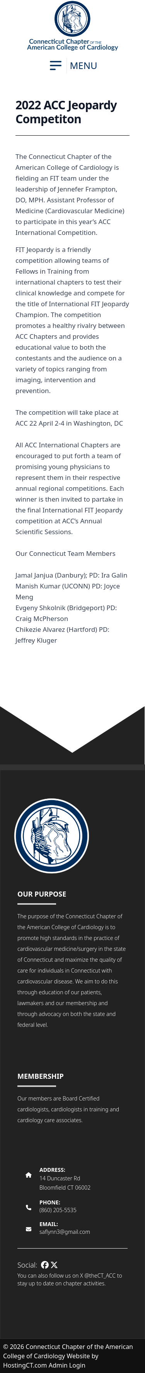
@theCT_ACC (100, 1275)
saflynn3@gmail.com (64, 1231)
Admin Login (67, 1365)
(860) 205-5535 (58, 1210)
